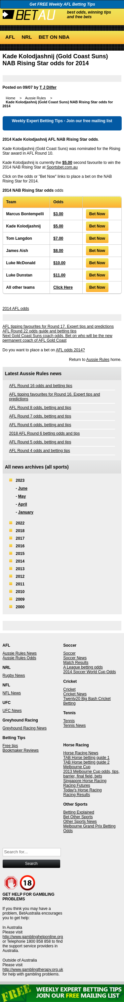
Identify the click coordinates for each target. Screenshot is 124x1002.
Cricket (69, 689)
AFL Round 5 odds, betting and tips (40, 442)
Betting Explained (78, 812)
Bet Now (97, 214)
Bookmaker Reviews (21, 750)
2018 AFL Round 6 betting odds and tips (44, 433)
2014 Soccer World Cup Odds (89, 672)
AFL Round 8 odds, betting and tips (40, 407)
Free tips (10, 745)
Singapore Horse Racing (84, 780)
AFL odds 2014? (70, 350)
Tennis (69, 721)
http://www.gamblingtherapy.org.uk (33, 969)
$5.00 (67, 162)
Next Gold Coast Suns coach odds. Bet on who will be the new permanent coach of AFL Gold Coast (57, 338)
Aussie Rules (97, 359)
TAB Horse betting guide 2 (86, 762)
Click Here (63, 287)
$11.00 (59, 275)
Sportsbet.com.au (62, 167)
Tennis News (74, 725)
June (22, 488)
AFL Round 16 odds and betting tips (40, 385)
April (22, 504)
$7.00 (58, 238)
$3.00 (58, 214)
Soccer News (75, 658)
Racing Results (76, 794)
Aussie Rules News (20, 653)
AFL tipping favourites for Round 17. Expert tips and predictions (58, 326)
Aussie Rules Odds (19, 658)
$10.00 (59, 263)
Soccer (69, 653)
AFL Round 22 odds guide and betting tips (40, 331)
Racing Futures (76, 785)
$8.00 (58, 250)
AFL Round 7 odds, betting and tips (40, 416)
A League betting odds (83, 667)
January (25, 512)
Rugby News (14, 675)
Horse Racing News (80, 753)
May (22, 496)
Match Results (75, 662)
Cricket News (75, 694)
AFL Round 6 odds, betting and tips (40, 425)
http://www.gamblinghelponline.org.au (35, 936)
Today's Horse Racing (82, 790)
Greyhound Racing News (25, 728)
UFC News (12, 710)
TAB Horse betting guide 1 (86, 757)
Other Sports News (80, 821)
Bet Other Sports (78, 817)
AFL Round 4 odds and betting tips (39, 450)
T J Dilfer (48, 87)
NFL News (12, 693)
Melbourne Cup (76, 767)
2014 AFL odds (16, 308)
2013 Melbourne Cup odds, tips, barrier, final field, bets (91, 773)
